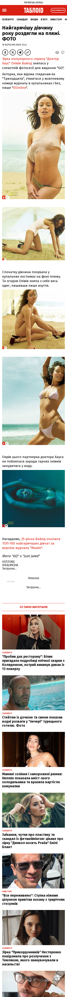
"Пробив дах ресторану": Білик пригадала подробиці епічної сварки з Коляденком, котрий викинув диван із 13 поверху (33, 663)
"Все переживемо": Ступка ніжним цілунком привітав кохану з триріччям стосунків (33, 899)
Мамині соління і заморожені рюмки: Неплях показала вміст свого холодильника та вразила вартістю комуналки (32, 780)
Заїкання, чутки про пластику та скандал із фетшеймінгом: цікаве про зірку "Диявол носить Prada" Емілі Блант (32, 841)
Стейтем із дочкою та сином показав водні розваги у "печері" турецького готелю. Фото (32, 721)
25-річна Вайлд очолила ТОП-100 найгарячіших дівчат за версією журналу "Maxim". (31, 543)
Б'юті (44, 19)
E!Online (19, 88)
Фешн (34, 19)
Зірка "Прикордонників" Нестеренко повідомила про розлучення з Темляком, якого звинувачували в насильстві (31, 958)
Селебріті (8, 19)
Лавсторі (56, 19)
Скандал (22, 19)
